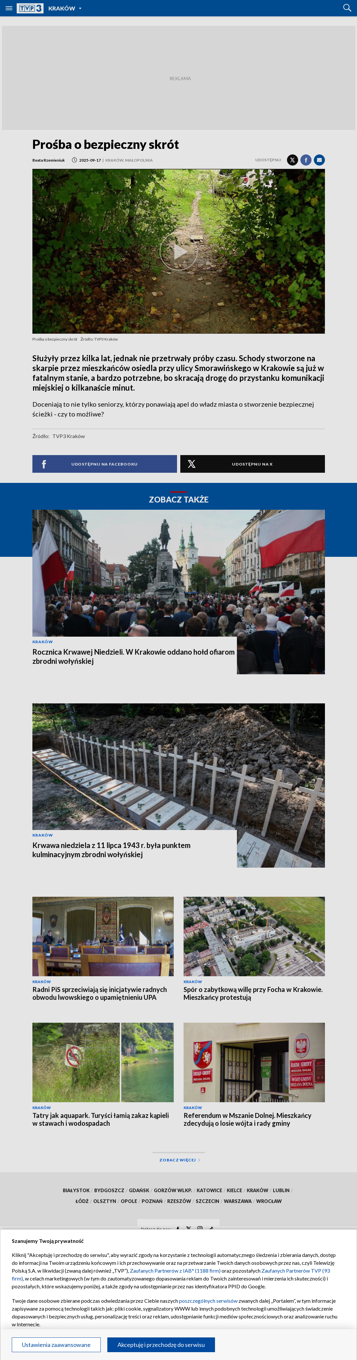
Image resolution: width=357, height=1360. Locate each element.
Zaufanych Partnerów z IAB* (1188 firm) (175, 1270)
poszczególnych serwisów (208, 1301)
